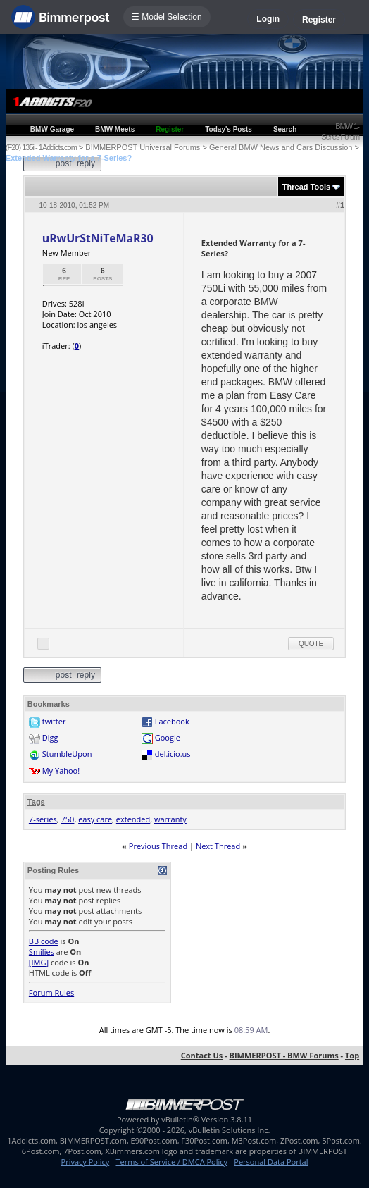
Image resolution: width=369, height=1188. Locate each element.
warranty (170, 819)
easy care (95, 819)
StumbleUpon (67, 753)
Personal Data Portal (271, 1161)
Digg (50, 737)
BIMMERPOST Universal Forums (142, 147)
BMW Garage (52, 129)
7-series (43, 819)
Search (284, 129)
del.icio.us (173, 753)
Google (167, 737)
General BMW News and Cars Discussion (281, 147)
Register (319, 20)
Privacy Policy (85, 1161)
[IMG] (39, 962)
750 (68, 819)
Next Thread (218, 846)
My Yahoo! (61, 770)
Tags (36, 802)
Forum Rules (51, 992)
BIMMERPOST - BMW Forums (284, 1055)
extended (133, 819)
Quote (311, 644)
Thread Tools (306, 186)
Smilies (41, 951)
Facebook (172, 721)
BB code (43, 941)
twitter (54, 721)
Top (352, 1055)
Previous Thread (158, 846)
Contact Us (202, 1055)
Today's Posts (228, 129)
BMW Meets (115, 129)
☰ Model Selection (167, 17)
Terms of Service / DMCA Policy (171, 1161)
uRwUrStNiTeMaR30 (98, 238)
